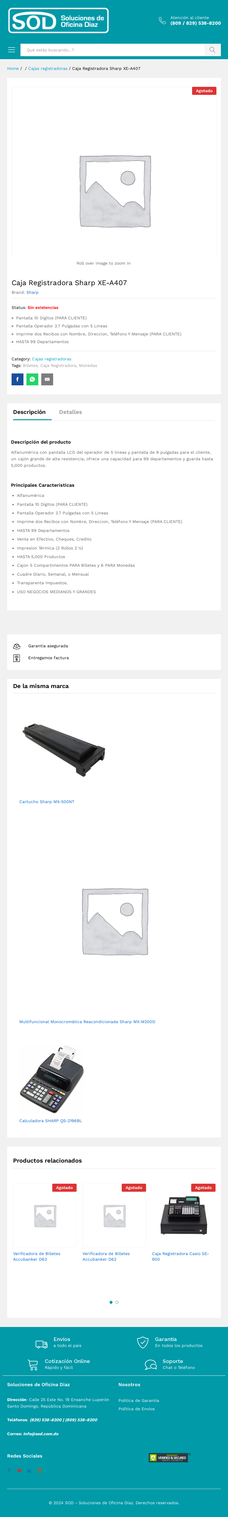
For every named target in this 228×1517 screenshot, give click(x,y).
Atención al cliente (189, 17)
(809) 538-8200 (81, 1419)
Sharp (32, 292)
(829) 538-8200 (45, 1419)
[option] (45, 1228)
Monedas (88, 365)
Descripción (29, 412)
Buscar (213, 50)
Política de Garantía (138, 1400)
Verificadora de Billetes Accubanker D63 (36, 1256)
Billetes (30, 365)
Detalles (70, 412)
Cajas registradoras (51, 359)
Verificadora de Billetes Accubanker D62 (106, 1256)
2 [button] (116, 1302)
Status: (19, 307)
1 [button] (111, 1302)
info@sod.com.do (40, 1433)
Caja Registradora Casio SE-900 (180, 1256)
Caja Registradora (58, 365)
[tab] (32, 414)
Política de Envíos (136, 1408)
